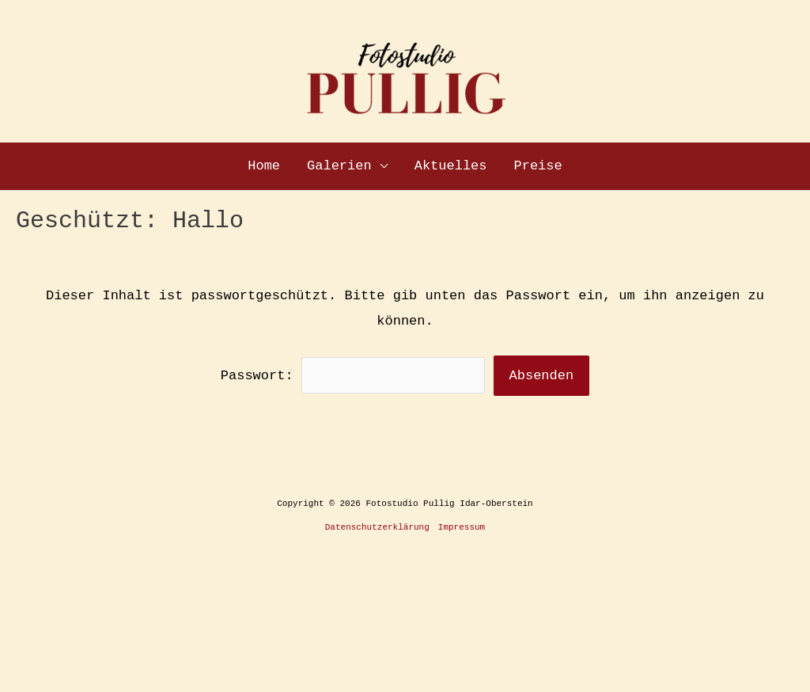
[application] (380, 166)
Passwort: (353, 375)
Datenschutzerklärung (377, 527)
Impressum (461, 527)
